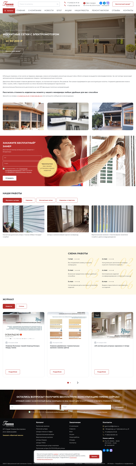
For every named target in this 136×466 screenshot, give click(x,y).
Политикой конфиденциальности (16, 169)
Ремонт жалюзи (100, 10)
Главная (20, 10)
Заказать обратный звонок (13, 435)
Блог (59, 10)
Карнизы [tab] (29, 200)
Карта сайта (78, 463)
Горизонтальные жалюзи (45, 434)
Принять (94, 456)
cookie (55, 454)
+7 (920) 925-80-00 (73, 5)
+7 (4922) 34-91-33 (73, 3)
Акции (68, 10)
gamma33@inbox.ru (112, 426)
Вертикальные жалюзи (44, 437)
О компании (34, 10)
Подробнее (12, 372)
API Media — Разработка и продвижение (120, 463)
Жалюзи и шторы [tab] (12, 200)
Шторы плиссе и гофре (44, 431)
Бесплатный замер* (122, 4)
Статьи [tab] (21, 306)
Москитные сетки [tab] (46, 200)
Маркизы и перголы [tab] (67, 200)
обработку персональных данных (19, 172)
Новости (49, 10)
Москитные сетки (22, 30)
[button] (78, 382)
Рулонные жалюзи (42, 426)
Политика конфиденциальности (95, 463)
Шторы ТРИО (41, 443)
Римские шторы (42, 429)
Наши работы (82, 10)
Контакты (128, 10)
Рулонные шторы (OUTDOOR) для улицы (50, 448)
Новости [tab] (9, 306)
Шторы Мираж (41, 440)
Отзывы (116, 10)
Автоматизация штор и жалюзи (47, 445)
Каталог (12, 30)
